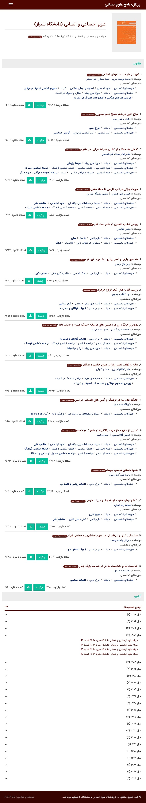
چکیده (40, 105)
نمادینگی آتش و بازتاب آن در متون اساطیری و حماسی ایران (95, 535)
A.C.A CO (10, 797)
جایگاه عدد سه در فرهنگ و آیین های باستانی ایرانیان (99, 400)
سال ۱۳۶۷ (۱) (134, 772)
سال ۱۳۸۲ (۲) (134, 669)
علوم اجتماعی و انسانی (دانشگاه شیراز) (70, 24)
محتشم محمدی (122, 571)
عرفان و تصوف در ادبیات (68, 93)
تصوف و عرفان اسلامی (82, 88)
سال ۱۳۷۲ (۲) (134, 737)
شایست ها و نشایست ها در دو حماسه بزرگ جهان (100, 566)
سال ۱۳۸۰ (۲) (134, 683)
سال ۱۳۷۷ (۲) (133, 703)
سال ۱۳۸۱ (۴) (134, 676)
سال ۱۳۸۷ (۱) (134, 615)
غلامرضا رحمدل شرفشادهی (116, 154)
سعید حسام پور (99, 329)
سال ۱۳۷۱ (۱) (134, 744)
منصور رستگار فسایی (97, 194)
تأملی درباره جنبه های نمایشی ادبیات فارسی (104, 500)
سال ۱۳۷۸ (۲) (133, 696)
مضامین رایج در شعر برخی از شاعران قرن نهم (104, 259)
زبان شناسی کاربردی (83, 133)
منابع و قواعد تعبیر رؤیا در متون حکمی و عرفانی (102, 364)
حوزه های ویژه (92, 93)
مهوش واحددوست (120, 540)
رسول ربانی (103, 435)
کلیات (63, 88)
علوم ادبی (95, 238)
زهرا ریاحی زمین (122, 119)
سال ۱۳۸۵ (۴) (133, 628)
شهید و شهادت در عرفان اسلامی (113, 74)
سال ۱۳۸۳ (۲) (133, 662)
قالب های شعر (92, 304)
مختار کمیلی (102, 369)
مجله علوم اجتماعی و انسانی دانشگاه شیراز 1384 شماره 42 (109, 654)
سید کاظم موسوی (121, 294)
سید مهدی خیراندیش (97, 79)
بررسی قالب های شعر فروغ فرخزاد (110, 290)
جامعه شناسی (85, 168)
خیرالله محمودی (122, 404)
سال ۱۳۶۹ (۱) (134, 758)
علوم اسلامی (103, 88)
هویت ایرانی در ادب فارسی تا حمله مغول (106, 189)
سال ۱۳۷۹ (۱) (134, 690)
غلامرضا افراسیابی (121, 369)
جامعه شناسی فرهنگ (63, 168)
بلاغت (82, 238)
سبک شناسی (79, 273)
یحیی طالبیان (124, 229)
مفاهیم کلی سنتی (60, 273)
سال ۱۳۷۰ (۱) (134, 751)
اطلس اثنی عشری (121, 194)
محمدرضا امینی (122, 505)
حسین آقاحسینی (121, 435)
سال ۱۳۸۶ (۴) (133, 621)
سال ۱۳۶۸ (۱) (134, 765)
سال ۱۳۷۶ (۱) (134, 710)
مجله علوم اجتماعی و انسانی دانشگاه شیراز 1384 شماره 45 (109, 640)
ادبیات (107, 93)
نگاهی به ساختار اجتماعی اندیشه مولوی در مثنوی (101, 149)
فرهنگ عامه (58, 414)
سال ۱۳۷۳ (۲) (133, 731)
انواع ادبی (94, 308)
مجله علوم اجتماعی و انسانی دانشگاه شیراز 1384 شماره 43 (109, 649)
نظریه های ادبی (77, 519)
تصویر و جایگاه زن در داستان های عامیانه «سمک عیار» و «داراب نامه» (90, 324)
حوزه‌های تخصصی (124, 88)
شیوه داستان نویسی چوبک (114, 470)
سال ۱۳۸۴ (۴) (133, 635)
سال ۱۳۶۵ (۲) (133, 779)
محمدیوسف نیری (121, 79)
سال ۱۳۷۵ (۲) (133, 717)
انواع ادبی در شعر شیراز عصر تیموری (109, 114)
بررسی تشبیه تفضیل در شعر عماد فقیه (108, 224)
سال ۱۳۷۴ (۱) (134, 724)
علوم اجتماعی (103, 168)
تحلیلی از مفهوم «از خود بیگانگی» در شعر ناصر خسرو (99, 430)
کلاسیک (69, 243)
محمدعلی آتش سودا (120, 475)
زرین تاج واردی (122, 264)
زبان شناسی (104, 133)
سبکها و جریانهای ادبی (88, 243)
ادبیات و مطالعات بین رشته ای (84, 203)
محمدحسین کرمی (121, 329)
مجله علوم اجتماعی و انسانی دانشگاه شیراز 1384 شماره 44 (109, 645)
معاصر (78, 304)
